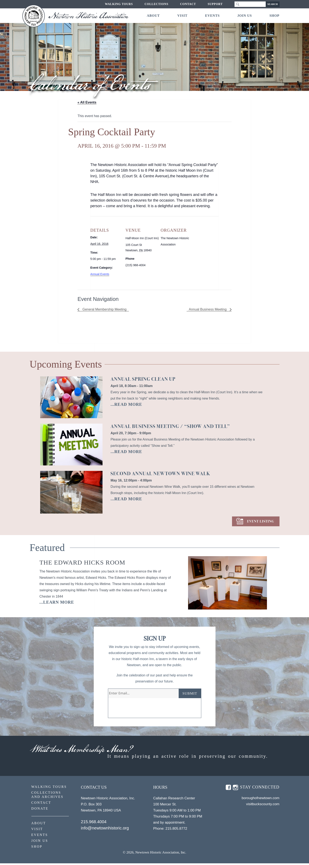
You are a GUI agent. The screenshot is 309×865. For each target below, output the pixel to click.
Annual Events (99, 274)
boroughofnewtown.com (261, 800)
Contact (188, 4)
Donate (40, 810)
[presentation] (140, 709)
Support (215, 4)
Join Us (244, 15)
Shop (274, 15)
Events (212, 15)
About (153, 15)
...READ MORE (126, 404)
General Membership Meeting (103, 309)
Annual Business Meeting (208, 309)
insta (235, 789)
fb (228, 789)
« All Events (86, 102)
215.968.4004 (93, 823)
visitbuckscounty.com (262, 806)
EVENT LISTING (260, 521)
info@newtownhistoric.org (105, 829)
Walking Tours (119, 4)
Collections (156, 4)
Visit (182, 15)
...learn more (57, 602)
